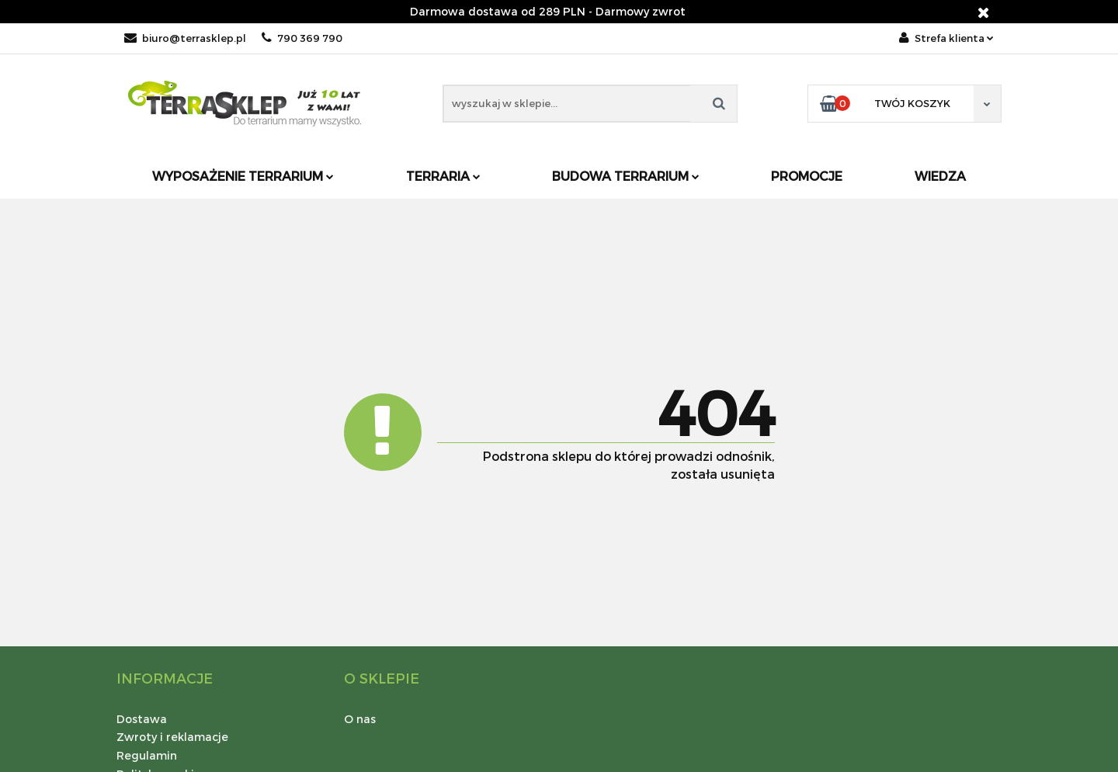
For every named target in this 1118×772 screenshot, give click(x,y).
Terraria (443, 175)
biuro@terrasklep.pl (185, 38)
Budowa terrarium (626, 175)
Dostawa (141, 718)
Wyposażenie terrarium (243, 175)
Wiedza (940, 175)
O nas (360, 718)
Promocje (806, 175)
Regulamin (146, 755)
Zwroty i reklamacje (172, 736)
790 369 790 (302, 38)
